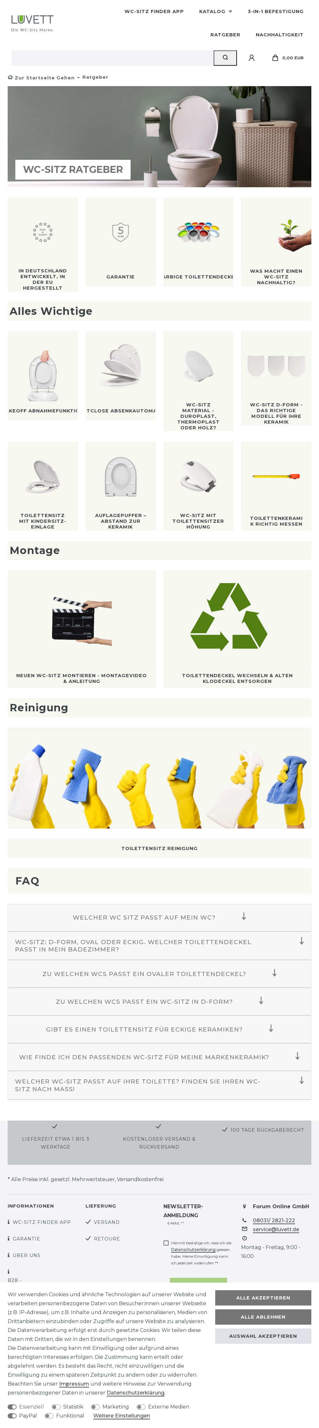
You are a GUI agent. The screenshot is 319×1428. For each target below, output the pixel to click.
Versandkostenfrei (140, 1179)
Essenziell (31, 1407)
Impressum (74, 1384)
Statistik (73, 1407)
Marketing (116, 1407)
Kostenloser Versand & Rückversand (159, 1143)
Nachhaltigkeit (280, 35)
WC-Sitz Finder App (154, 11)
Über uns (27, 1255)
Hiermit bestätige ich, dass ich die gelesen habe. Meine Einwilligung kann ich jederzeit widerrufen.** (201, 1252)
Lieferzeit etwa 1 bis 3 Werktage (55, 1143)
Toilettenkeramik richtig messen (276, 521)
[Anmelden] (252, 58)
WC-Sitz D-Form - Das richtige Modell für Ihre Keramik (276, 413)
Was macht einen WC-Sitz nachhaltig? (276, 276)
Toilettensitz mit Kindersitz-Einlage (42, 521)
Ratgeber (225, 35)
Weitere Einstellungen (121, 1416)
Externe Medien (168, 1407)
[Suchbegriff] (112, 58)
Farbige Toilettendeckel (198, 277)
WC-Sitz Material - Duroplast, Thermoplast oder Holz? (198, 416)
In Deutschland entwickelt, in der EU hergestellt (43, 279)
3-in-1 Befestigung (276, 11)
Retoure (107, 1239)
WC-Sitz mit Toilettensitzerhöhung (198, 521)
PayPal (28, 1416)
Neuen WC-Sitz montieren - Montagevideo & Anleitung (81, 678)
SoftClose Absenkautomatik (121, 411)
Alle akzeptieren (263, 1298)
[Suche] (225, 58)
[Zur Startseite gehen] (41, 78)
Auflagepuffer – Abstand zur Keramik (120, 521)
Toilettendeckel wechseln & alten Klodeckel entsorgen (237, 678)
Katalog (213, 11)
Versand (107, 1222)
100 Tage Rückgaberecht (267, 1130)
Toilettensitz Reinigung (159, 848)
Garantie (120, 277)
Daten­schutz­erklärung (135, 1393)
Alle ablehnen (263, 1317)
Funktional (70, 1416)
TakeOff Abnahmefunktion (43, 411)
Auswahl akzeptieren (263, 1336)
